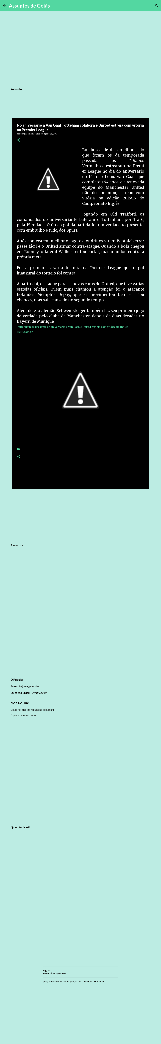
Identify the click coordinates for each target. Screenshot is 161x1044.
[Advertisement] (80, 515)
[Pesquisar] (54, 5)
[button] (19, 140)
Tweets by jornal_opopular (25, 686)
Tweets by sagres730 (54, 973)
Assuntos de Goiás (29, 6)
